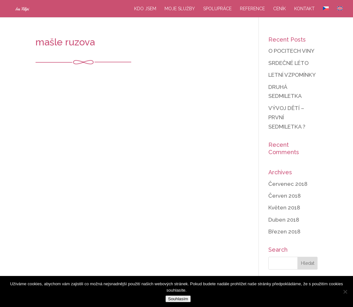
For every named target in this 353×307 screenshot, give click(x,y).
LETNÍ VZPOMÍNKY (292, 75)
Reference (252, 8)
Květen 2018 (284, 207)
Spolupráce (217, 8)
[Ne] (345, 291)
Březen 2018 (284, 231)
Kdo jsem (145, 8)
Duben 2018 (283, 219)
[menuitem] (326, 11)
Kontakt (304, 8)
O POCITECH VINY (291, 51)
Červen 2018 (284, 196)
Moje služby (180, 8)
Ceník (279, 8)
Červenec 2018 (287, 184)
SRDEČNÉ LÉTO (288, 63)
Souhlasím (178, 298)
